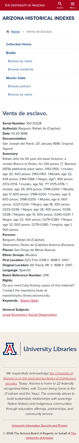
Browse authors (19, 86)
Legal (7, 315)
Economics (19, 315)
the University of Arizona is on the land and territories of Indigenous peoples (39, 378)
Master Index (16, 78)
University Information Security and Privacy (39, 425)
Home (15, 32)
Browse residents (20, 69)
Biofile (11, 53)
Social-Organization (42, 315)
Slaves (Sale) (29, 300)
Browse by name (20, 61)
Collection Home (18, 44)
